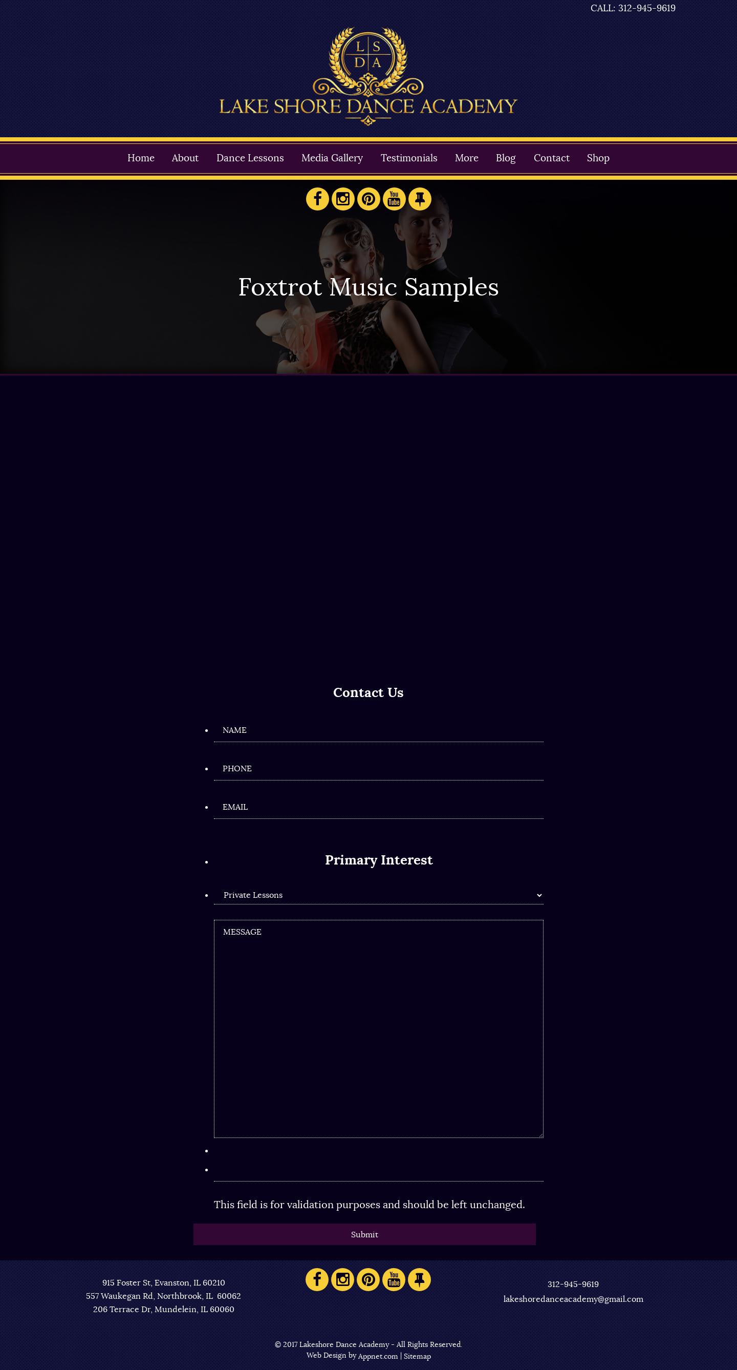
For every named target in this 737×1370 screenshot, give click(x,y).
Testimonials (409, 158)
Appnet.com (378, 1356)
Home (141, 158)
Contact (552, 158)
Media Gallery (332, 158)
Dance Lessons (250, 158)
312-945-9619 (573, 1284)
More (467, 158)
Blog (506, 158)
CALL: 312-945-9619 (633, 8)
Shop (598, 158)
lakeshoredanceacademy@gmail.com (573, 1299)
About (185, 158)
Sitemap (417, 1356)
